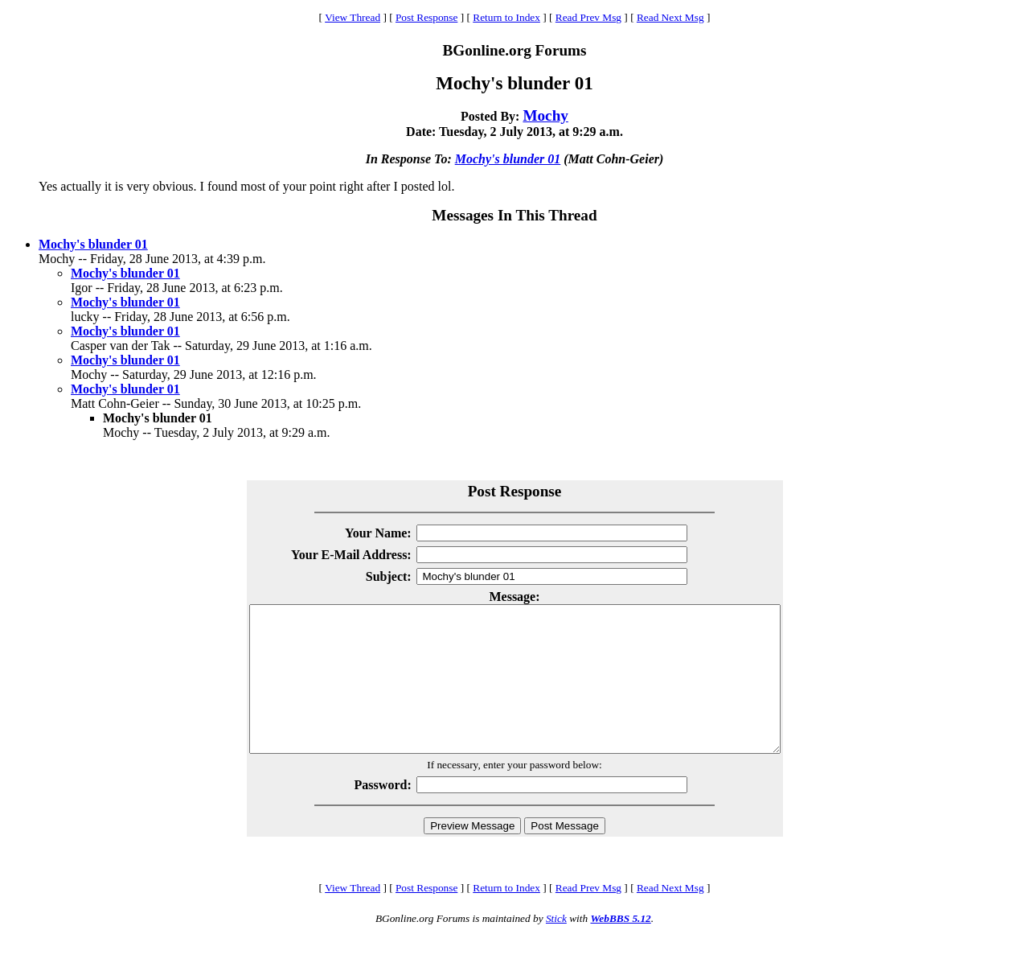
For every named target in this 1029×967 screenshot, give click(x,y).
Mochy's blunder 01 (508, 159)
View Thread (352, 17)
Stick (556, 947)
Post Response (426, 17)
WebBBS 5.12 (620, 947)
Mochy (545, 115)
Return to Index (506, 17)
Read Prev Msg (588, 17)
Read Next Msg (670, 17)
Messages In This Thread (514, 215)
